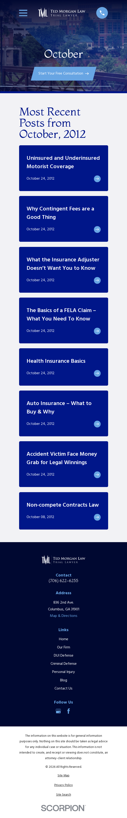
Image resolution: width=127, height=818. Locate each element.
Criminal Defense (64, 664)
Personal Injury (63, 672)
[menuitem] (63, 776)
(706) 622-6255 (63, 581)
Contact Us (63, 689)
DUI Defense (63, 656)
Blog (63, 680)
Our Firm (63, 647)
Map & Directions (63, 616)
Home (63, 639)
